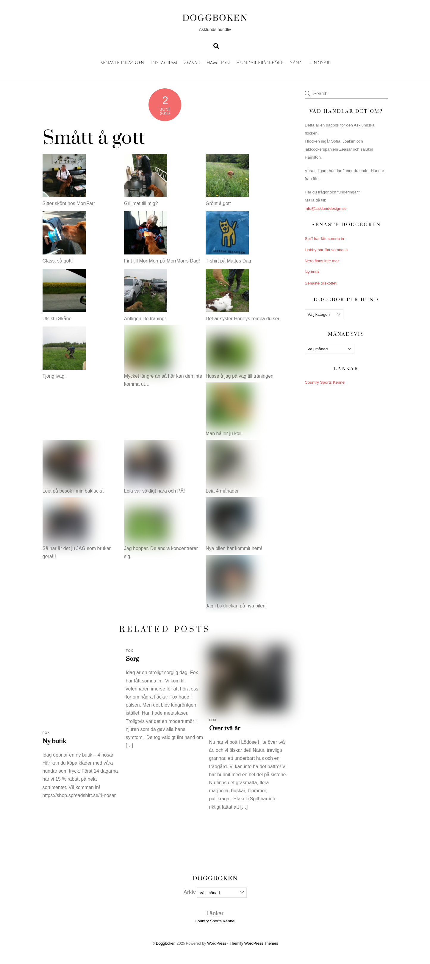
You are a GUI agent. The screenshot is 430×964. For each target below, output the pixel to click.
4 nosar (319, 63)
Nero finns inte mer (322, 261)
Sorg (132, 659)
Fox (46, 733)
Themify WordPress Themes (253, 943)
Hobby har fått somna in (326, 250)
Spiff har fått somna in (324, 238)
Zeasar (192, 63)
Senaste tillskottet (321, 283)
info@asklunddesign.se (326, 208)
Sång (296, 63)
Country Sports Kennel (325, 382)
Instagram (164, 63)
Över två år (224, 728)
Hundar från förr (260, 63)
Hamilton (218, 63)
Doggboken (166, 943)
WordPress (216, 943)
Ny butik (54, 741)
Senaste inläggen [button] (123, 63)
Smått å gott (94, 138)
